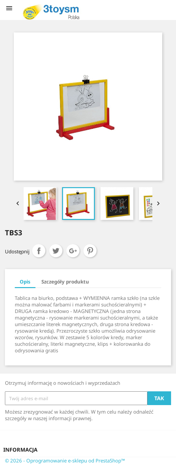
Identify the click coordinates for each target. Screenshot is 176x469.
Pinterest (90, 250)
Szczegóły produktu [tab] (65, 281)
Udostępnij (38, 250)
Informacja (20, 449)
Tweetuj (55, 250)
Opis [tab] (25, 281)
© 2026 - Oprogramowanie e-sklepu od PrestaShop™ (65, 460)
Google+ (72, 250)
